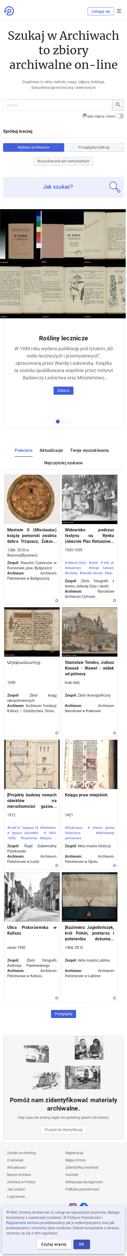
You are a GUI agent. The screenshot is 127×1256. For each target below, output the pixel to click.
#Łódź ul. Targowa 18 (23, 828)
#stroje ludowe (101, 568)
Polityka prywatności (82, 1189)
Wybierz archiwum (34, 147)
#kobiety (71, 573)
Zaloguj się (101, 11)
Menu (119, 11)
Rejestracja (74, 1153)
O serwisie (15, 1160)
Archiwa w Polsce (21, 1182)
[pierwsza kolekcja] (58, 422)
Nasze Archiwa (19, 1175)
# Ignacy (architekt (22, 833)
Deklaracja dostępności (84, 1182)
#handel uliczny (91, 573)
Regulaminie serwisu (23, 1223)
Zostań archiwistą (21, 1153)
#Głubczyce (74, 828)
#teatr (109, 573)
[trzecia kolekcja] (69, 422)
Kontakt (71, 1175)
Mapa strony (75, 1160)
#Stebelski (48, 828)
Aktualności (16, 1167)
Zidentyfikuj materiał (81, 1167)
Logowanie (16, 1196)
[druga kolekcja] (63, 422)
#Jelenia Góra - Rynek (81, 563)
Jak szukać (16, 1189)
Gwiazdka (56, 600)
